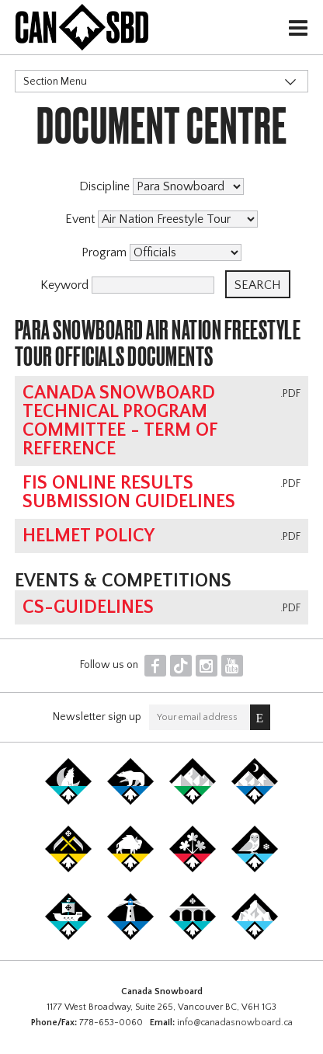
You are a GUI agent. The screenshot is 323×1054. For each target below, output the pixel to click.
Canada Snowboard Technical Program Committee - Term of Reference (120, 421)
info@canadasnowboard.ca (235, 1022)
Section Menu (55, 81)
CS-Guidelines (88, 607)
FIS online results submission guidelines (129, 492)
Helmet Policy (89, 536)
